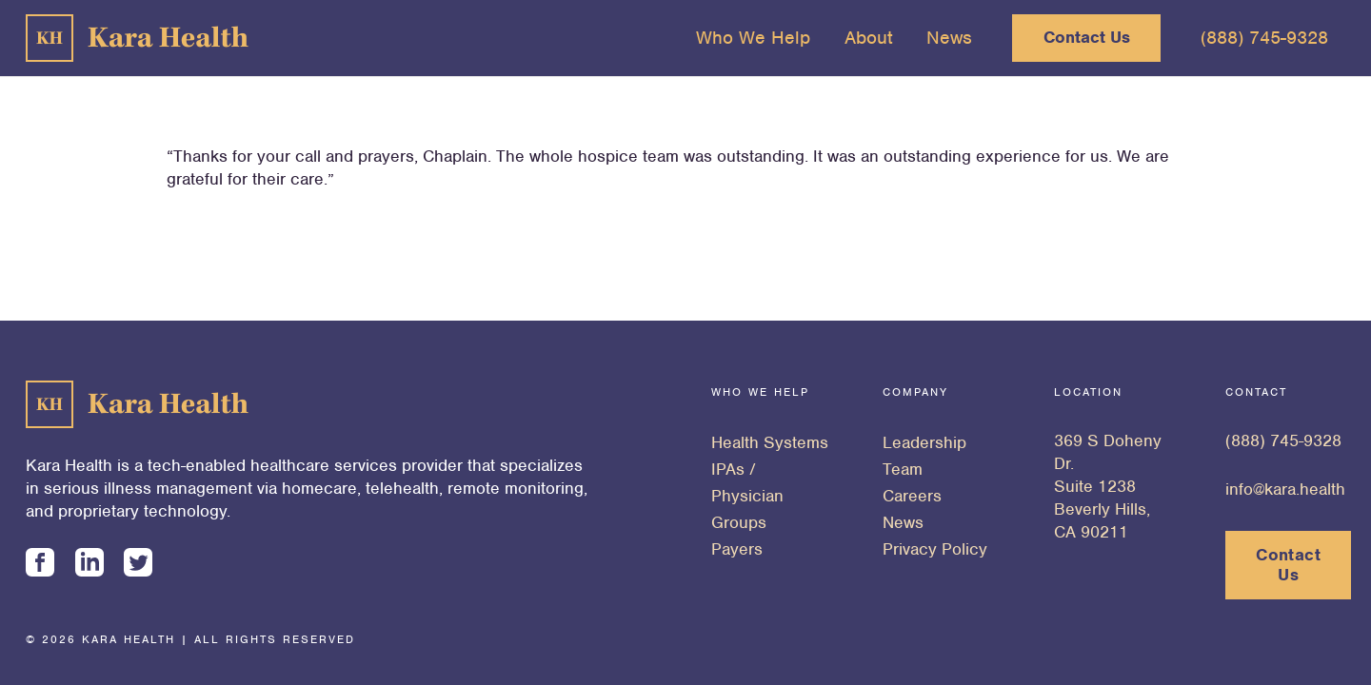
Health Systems (769, 442)
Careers (912, 495)
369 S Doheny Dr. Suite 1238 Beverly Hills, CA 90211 (1108, 486)
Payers (737, 548)
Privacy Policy (935, 548)
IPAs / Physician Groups (747, 496)
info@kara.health (1285, 489)
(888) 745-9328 (1283, 440)
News (903, 522)
